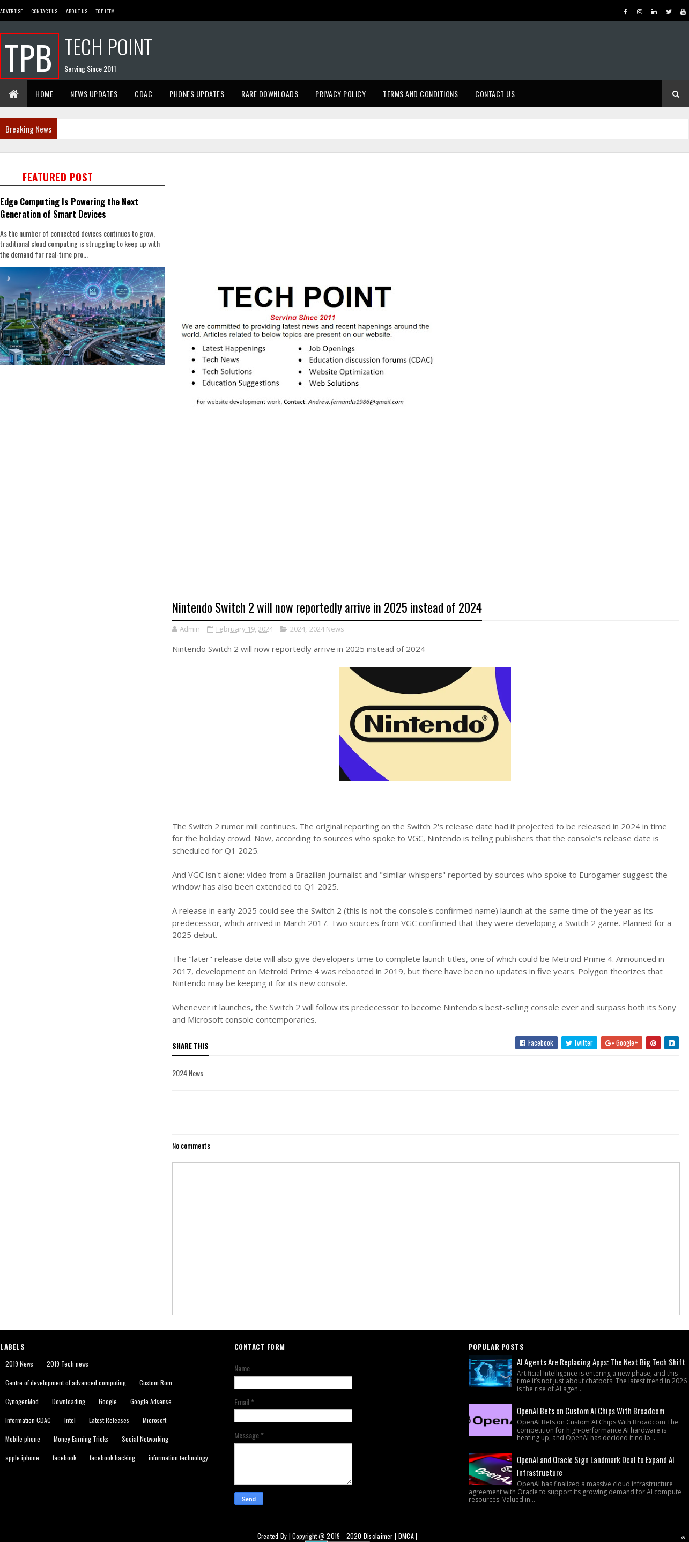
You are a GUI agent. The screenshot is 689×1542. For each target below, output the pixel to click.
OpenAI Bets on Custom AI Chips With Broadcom (590, 1410)
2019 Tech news (67, 1363)
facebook (64, 1457)
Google (108, 1401)
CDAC (143, 93)
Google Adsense (151, 1401)
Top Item (105, 11)
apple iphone (22, 1457)
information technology (178, 1457)
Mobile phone (22, 1438)
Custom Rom (155, 1382)
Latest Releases (109, 1419)
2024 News (326, 629)
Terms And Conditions (420, 93)
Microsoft (154, 1419)
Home (44, 93)
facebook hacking (112, 1457)
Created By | (275, 1535)
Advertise (11, 11)
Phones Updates (196, 93)
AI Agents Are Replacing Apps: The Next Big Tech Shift (601, 1362)
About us (76, 11)
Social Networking (145, 1438)
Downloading (68, 1401)
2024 (297, 629)
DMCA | (408, 1535)
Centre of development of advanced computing (65, 1382)
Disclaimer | (381, 1535)
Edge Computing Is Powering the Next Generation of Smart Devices (69, 208)
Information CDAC (28, 1419)
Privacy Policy (340, 93)
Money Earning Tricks (81, 1438)
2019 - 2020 (344, 1535)
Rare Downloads (269, 93)
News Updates (93, 93)
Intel (70, 1419)
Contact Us (44, 11)
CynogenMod (22, 1401)
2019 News (19, 1363)
